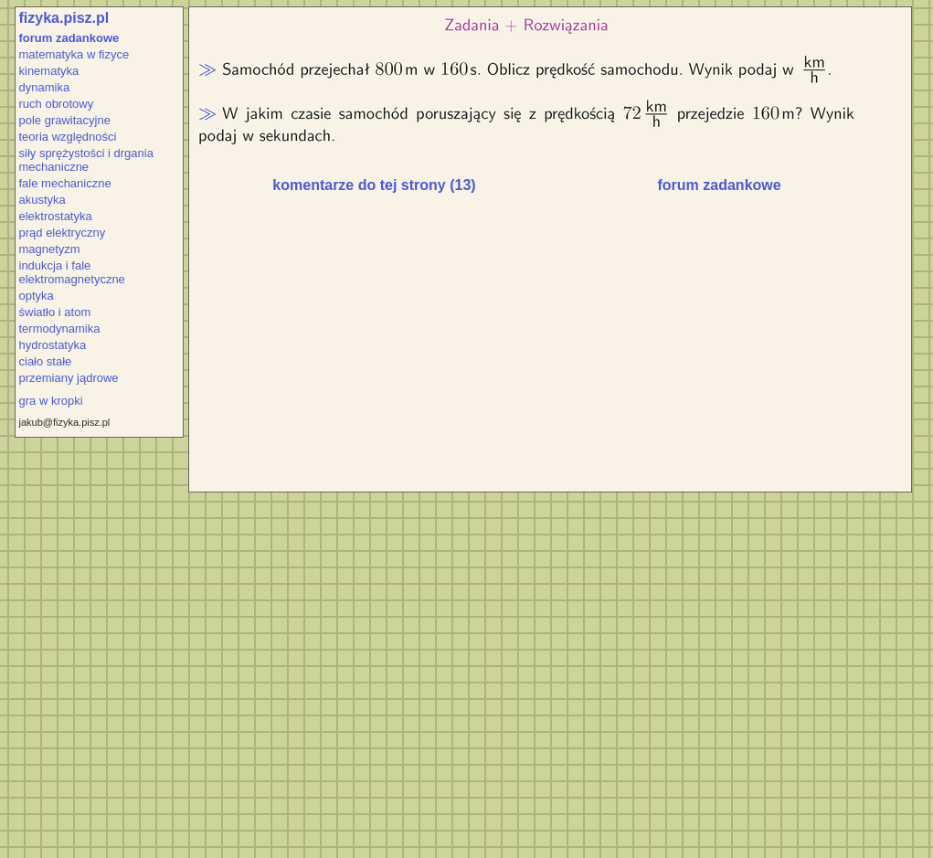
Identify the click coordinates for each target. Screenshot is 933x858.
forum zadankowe (69, 38)
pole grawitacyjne (65, 120)
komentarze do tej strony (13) (373, 185)
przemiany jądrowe (69, 378)
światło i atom (55, 312)
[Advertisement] (388, 349)
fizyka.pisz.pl (64, 18)
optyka (36, 295)
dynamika (44, 87)
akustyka (42, 200)
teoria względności (68, 136)
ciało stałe (45, 361)
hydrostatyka (53, 345)
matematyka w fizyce (74, 54)
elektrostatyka (55, 216)
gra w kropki (51, 401)
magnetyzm (49, 249)
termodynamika (60, 328)
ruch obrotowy (56, 104)
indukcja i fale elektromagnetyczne (72, 272)
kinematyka (49, 71)
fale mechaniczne (65, 183)
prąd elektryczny (62, 232)
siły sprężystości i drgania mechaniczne (86, 160)
